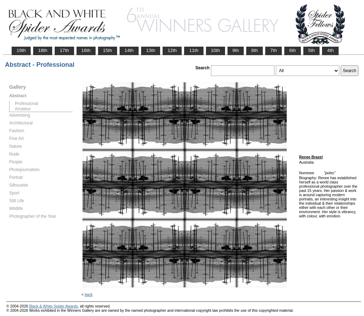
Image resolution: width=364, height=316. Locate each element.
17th (64, 50)
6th (292, 50)
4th (330, 50)
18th (42, 50)
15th (107, 50)
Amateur (23, 108)
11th (193, 50)
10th (215, 50)
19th (21, 50)
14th (129, 50)
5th (311, 50)
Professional (26, 103)
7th (273, 50)
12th (172, 50)
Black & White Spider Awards (53, 306)
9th (236, 50)
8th (254, 50)
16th (86, 50)
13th (150, 50)
